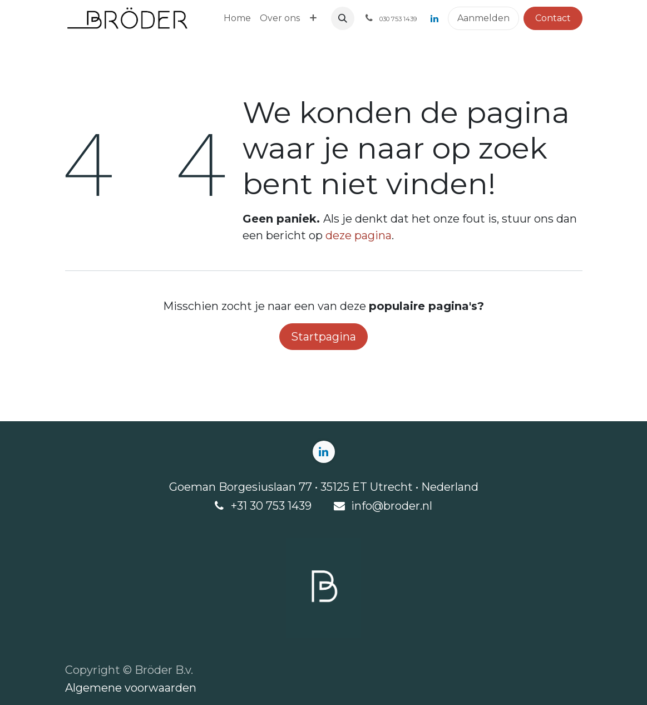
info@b (371, 505)
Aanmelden (483, 18)
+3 (237, 505)
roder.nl (411, 505)
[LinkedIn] (434, 18)
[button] (342, 18)
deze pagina (358, 235)
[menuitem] (237, 18)
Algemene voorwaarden (130, 687)
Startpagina (323, 336)
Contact (553, 18)
